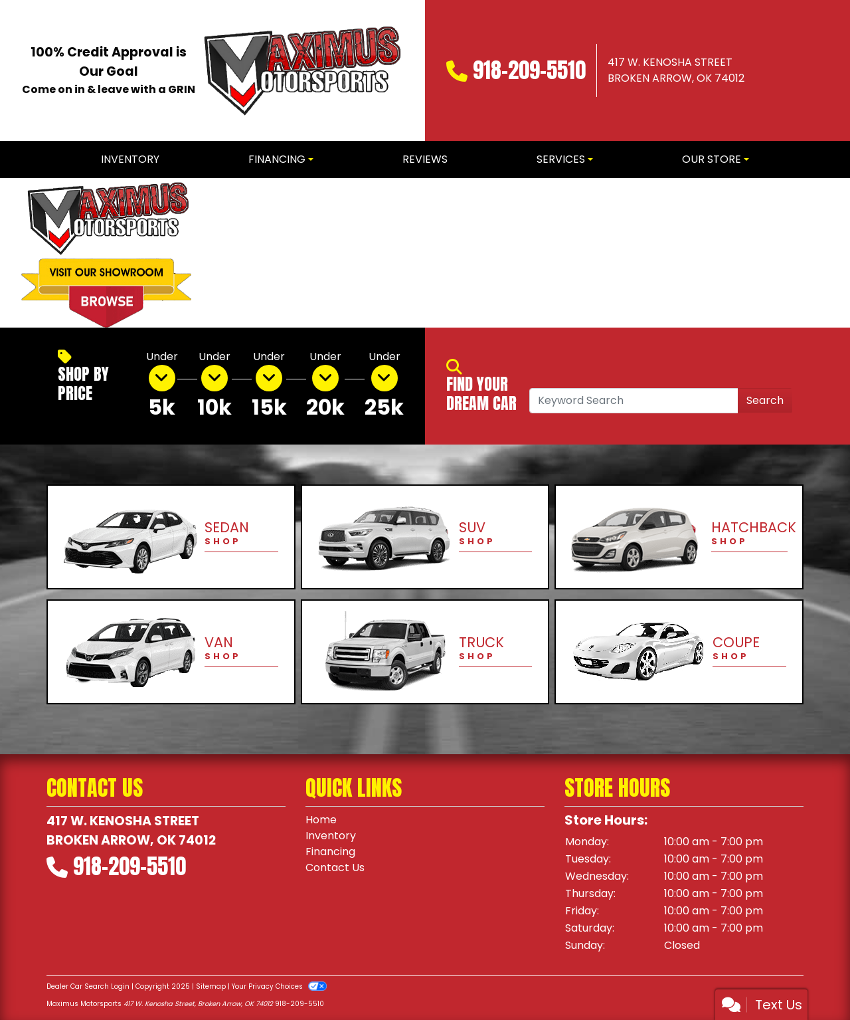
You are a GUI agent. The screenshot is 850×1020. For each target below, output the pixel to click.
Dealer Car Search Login (87, 986)
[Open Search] (633, 400)
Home (321, 819)
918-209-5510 (529, 70)
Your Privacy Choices (279, 986)
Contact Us (335, 867)
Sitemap (211, 986)
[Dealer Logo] (300, 70)
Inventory (330, 835)
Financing (330, 851)
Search (765, 400)
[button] (224, 252)
